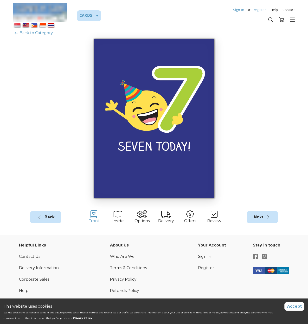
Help (274, 9)
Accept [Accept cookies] (294, 306)
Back (50, 217)
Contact (288, 9)
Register (259, 9)
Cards (85, 15)
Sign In (238, 9)
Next (258, 217)
